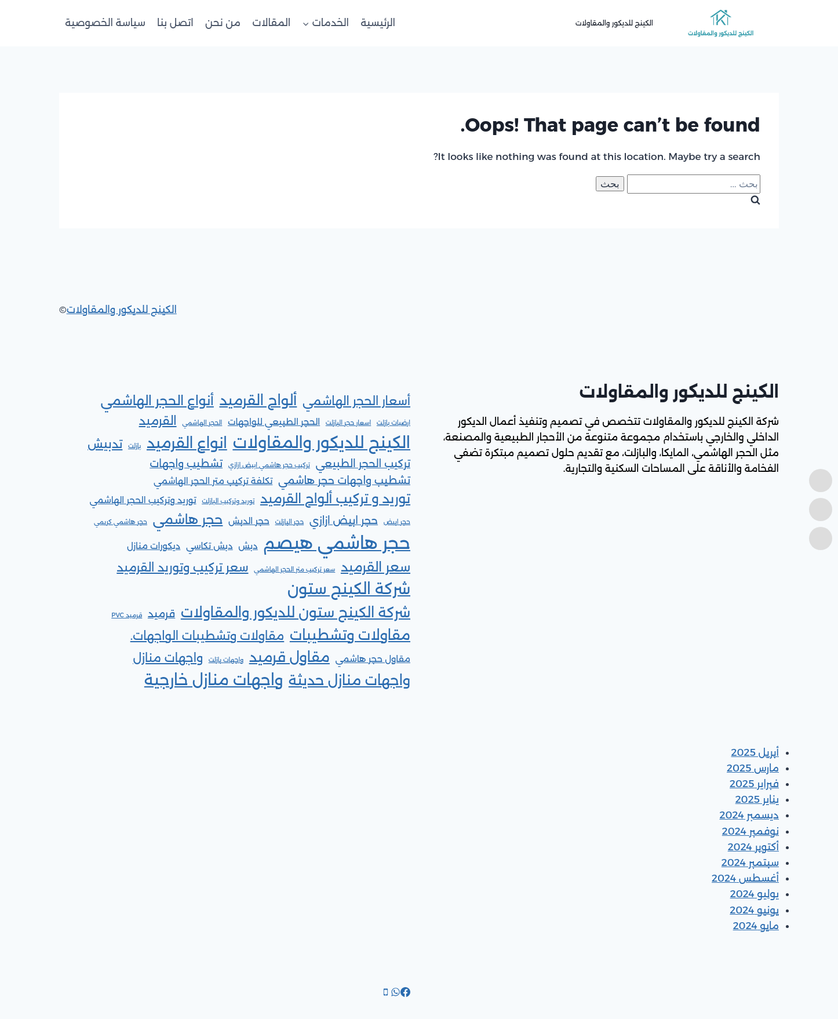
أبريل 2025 (755, 752)
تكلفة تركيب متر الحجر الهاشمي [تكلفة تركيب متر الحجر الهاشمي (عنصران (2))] (213, 481)
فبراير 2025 (754, 783)
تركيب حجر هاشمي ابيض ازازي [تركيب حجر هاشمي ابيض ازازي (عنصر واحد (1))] (269, 465)
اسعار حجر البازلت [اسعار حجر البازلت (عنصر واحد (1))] (348, 423)
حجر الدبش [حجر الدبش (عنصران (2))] (248, 521)
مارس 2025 (753, 768)
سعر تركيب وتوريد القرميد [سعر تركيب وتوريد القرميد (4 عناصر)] (182, 567)
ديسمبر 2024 (749, 815)
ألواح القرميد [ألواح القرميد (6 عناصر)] (258, 400)
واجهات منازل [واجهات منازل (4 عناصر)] (168, 657)
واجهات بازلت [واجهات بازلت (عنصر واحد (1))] (226, 660)
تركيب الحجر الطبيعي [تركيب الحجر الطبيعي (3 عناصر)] (362, 463)
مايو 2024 (756, 925)
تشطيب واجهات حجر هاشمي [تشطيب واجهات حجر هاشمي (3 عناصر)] (344, 480)
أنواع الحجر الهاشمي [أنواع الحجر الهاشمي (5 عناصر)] (156, 401)
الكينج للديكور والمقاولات (122, 309)
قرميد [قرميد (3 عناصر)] (161, 613)
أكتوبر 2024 (753, 847)
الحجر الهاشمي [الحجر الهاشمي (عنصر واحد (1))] (202, 423)
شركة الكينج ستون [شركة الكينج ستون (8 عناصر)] (348, 589)
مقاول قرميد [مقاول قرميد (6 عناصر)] (289, 657)
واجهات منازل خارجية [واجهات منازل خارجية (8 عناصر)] (213, 680)
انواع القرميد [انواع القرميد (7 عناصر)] (187, 443)
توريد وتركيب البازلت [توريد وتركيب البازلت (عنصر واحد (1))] (228, 501)
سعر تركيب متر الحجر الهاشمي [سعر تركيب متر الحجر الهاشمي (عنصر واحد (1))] (294, 569)
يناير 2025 (757, 799)
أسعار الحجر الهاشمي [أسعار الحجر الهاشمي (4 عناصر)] (356, 401)
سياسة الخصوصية (105, 22)
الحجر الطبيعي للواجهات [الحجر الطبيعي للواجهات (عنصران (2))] (274, 422)
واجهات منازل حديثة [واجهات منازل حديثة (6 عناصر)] (349, 680)
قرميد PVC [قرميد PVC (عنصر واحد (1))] (126, 615)
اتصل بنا (175, 22)
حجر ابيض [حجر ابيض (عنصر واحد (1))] (397, 522)
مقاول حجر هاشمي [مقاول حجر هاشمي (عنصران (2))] (373, 659)
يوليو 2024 (754, 894)
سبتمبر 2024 (750, 862)
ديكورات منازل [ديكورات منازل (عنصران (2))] (153, 546)
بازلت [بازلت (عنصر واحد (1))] (134, 446)
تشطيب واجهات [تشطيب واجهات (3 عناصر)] (186, 463)
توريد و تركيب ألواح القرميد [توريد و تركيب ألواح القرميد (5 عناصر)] (335, 499)
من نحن (223, 22)
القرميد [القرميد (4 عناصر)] (158, 420)
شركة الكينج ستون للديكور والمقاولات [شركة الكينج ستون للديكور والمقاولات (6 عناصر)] (295, 612)
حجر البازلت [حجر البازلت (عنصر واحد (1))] (289, 522)
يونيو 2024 (754, 910)
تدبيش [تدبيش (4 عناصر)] (105, 443)
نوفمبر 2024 (750, 831)
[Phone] (386, 993)
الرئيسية (377, 22)
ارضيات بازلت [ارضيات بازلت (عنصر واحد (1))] (393, 423)
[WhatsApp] (395, 993)
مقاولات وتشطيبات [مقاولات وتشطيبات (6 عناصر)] (350, 635)
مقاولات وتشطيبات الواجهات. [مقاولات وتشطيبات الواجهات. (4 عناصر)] (207, 635)
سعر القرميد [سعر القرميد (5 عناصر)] (375, 567)
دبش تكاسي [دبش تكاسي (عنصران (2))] (209, 546)
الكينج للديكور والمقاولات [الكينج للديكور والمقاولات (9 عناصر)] (321, 442)
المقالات (271, 22)
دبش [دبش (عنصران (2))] (248, 546)
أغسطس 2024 (745, 878)
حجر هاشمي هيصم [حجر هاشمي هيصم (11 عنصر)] (336, 543)
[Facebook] (405, 993)
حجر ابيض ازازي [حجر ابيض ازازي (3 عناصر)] (343, 520)
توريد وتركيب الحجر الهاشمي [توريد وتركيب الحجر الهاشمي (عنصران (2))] (142, 500)
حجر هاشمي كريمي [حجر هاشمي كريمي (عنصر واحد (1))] (120, 522)
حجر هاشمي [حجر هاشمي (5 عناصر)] (188, 519)
